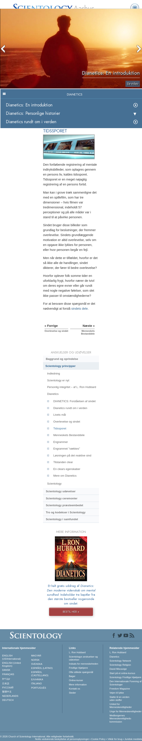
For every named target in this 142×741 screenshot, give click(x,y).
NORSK (35, 660)
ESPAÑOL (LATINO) (42, 668)
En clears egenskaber (66, 469)
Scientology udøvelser (61, 491)
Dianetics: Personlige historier (33, 113)
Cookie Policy (98, 739)
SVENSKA (36, 664)
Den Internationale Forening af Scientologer (126, 683)
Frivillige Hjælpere (78, 668)
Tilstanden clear (63, 462)
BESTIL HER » (71, 612)
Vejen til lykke (117, 692)
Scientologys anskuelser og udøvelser (83, 658)
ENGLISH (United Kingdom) (11, 664)
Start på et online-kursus (122, 673)
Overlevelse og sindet (66, 421)
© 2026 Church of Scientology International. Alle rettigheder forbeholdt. (37, 736)
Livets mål (59, 414)
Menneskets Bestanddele (69, 435)
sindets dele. (80, 308)
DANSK (6, 670)
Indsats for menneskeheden (83, 663)
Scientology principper (60, 366)
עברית (6, 678)
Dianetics (53, 394)
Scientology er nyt (58, 380)
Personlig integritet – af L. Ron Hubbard (71, 387)
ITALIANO (36, 683)
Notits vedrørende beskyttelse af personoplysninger (62, 739)
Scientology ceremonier (61, 498)
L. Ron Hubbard (77, 652)
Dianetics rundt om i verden (31, 122)
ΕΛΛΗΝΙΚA (37, 679)
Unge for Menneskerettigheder (126, 711)
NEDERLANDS (10, 696)
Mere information (78, 684)
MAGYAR (36, 655)
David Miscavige (118, 669)
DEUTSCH (8, 700)
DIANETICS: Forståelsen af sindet (74, 401)
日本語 (5, 683)
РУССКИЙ (7, 687)
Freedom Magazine (120, 688)
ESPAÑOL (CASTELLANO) (39, 673)
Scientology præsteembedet (64, 505)
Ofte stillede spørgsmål (81, 672)
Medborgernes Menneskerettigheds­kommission (121, 718)
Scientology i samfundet (62, 519)
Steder (72, 692)
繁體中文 (7, 691)
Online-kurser (76, 680)
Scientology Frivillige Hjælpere (125, 677)
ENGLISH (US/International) (11, 657)
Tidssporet (59, 428)
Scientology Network (120, 660)
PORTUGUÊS (38, 687)
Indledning (53, 373)
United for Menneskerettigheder (121, 705)
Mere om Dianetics (65, 475)
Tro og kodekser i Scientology (65, 512)
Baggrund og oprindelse (62, 359)
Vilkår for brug (115, 739)
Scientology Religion (120, 665)
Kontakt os (74, 688)
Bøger (72, 676)
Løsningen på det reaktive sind (72, 455)
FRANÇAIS (8, 674)
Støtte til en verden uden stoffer (119, 698)
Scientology (54, 483)
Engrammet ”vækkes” (66, 448)
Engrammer (60, 442)
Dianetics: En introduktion (29, 105)
